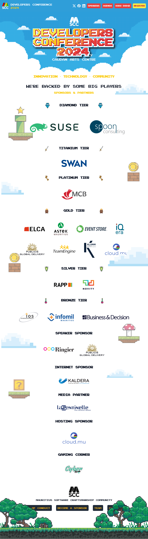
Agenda (107, 6)
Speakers (94, 6)
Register (139, 6)
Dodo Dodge (123, 6)
